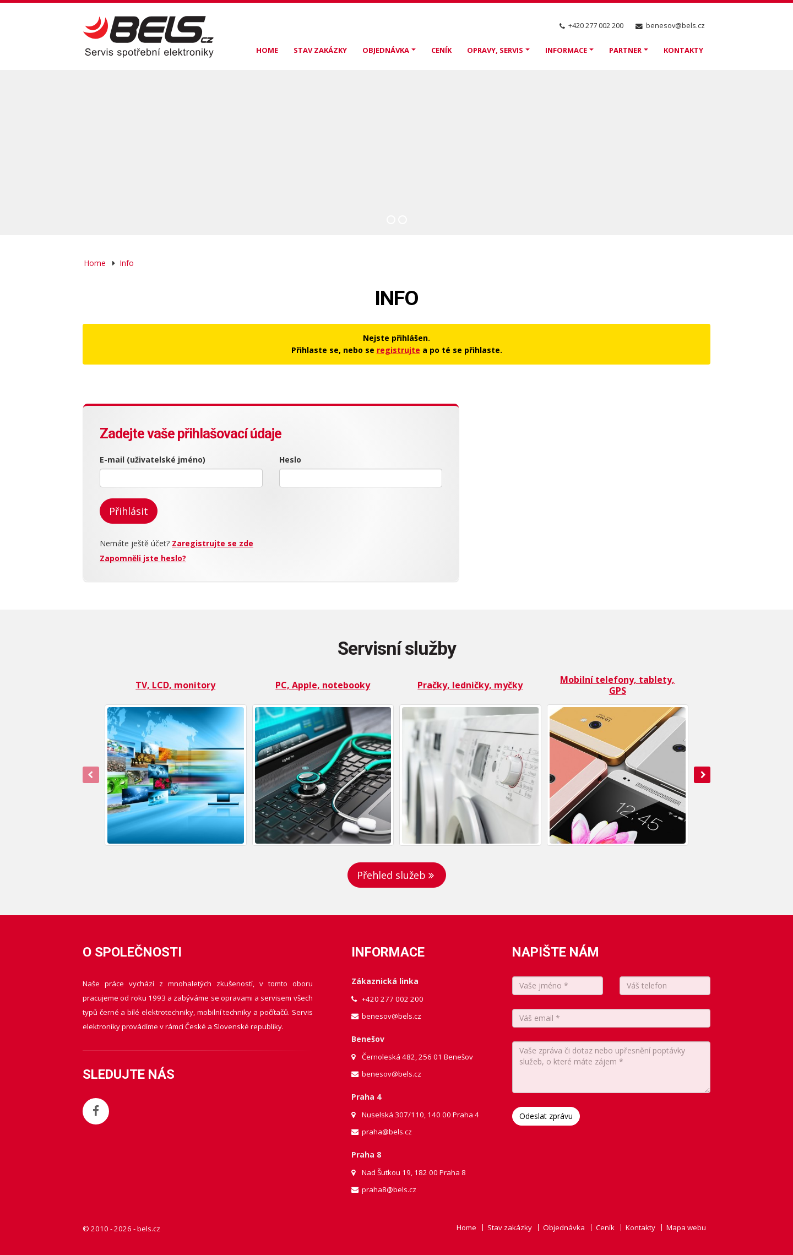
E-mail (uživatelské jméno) (152, 459)
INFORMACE (566, 50)
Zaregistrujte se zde (212, 543)
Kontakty (640, 1227)
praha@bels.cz (387, 1132)
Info (127, 263)
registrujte (398, 350)
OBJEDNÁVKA (385, 50)
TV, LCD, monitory (175, 685)
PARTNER (625, 50)
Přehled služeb (397, 875)
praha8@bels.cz (389, 1189)
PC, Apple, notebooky (322, 685)
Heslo (290, 459)
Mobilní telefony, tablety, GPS (617, 685)
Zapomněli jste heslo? (143, 558)
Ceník (605, 1227)
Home (95, 263)
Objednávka (564, 1227)
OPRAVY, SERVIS (495, 50)
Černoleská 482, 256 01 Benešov (417, 1057)
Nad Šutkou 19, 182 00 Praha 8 (414, 1172)
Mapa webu (686, 1227)
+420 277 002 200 (595, 25)
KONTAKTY (683, 50)
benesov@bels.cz (675, 25)
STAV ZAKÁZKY (320, 50)
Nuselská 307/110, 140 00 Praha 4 (420, 1115)
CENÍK (441, 50)
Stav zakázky (509, 1227)
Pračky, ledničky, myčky (470, 685)
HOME (267, 50)
